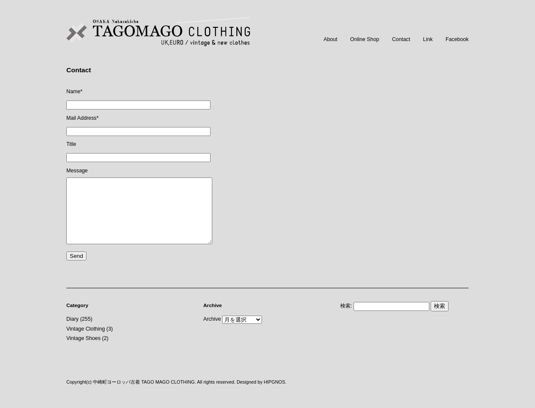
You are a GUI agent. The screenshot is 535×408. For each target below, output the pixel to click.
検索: (346, 319)
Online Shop (364, 39)
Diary (72, 332)
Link (428, 39)
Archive (212, 332)
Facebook (457, 39)
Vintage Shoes (83, 351)
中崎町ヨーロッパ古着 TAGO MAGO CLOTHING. (144, 394)
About (330, 39)
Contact (401, 39)
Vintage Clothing (85, 342)
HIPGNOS (274, 394)
